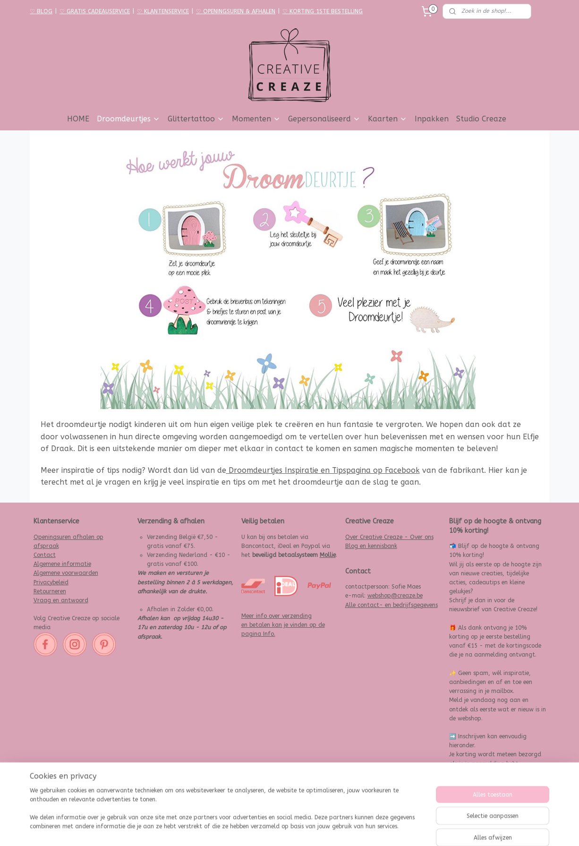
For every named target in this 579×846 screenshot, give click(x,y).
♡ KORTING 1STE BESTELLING (322, 11)
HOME (78, 118)
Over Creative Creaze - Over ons (389, 537)
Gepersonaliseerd (324, 118)
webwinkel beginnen (313, 829)
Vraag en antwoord (61, 600)
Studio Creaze (481, 118)
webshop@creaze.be (395, 595)
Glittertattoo (196, 118)
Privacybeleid (51, 582)
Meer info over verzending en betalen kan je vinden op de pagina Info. (283, 625)
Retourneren (50, 591)
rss (279, 829)
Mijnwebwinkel (393, 829)
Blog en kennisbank (371, 546)
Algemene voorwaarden (66, 573)
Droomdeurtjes (128, 118)
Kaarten (387, 118)
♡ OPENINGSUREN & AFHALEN (235, 11)
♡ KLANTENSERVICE (163, 11)
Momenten (256, 118)
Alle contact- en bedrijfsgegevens (391, 605)
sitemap (261, 829)
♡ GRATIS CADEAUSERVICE (95, 11)
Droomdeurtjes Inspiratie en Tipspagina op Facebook (323, 470)
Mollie (328, 555)
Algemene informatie (62, 564)
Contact (45, 555)
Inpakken (432, 118)
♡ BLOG (41, 11)
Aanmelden (471, 791)
